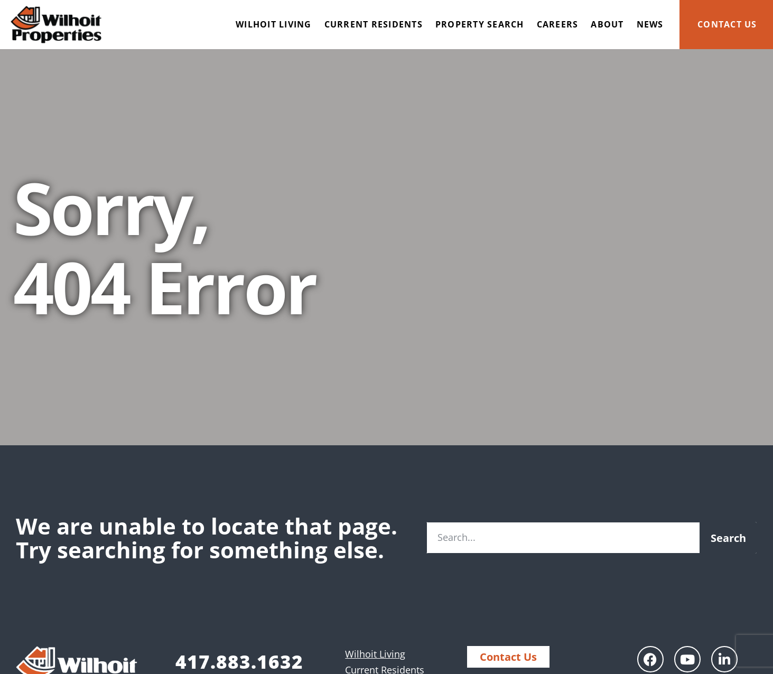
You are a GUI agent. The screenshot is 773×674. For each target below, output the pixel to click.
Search (728, 538)
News (650, 24)
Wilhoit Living (274, 24)
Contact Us (727, 24)
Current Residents (373, 24)
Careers (558, 24)
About (607, 24)
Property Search (479, 24)
